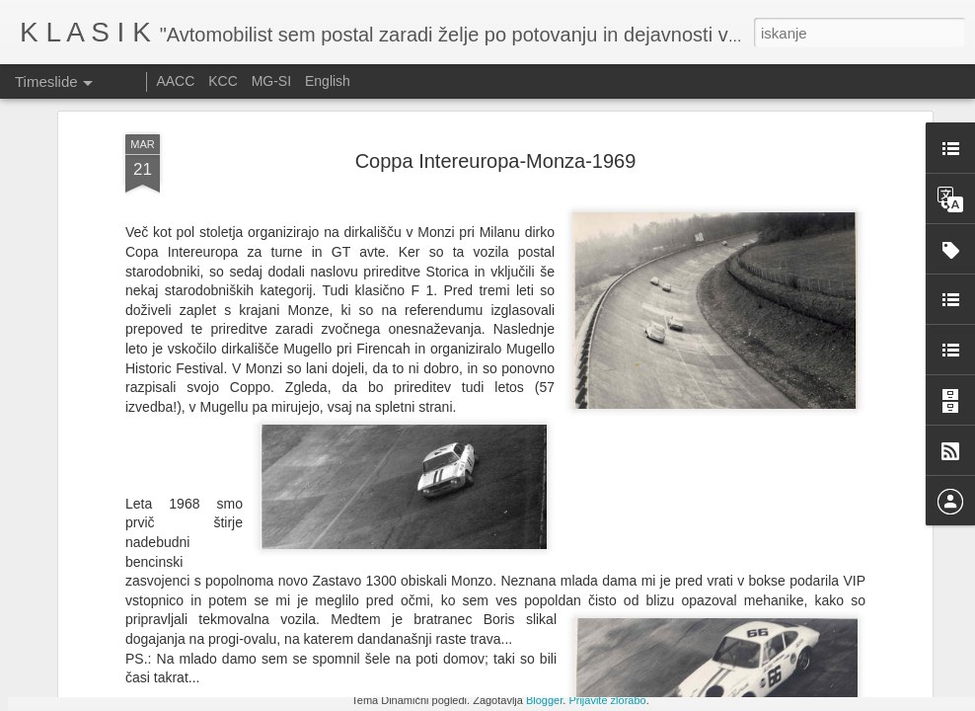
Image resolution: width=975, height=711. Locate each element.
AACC (175, 81)
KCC (223, 81)
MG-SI (271, 81)
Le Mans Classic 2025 (749, 594)
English (327, 81)
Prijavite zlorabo (606, 700)
